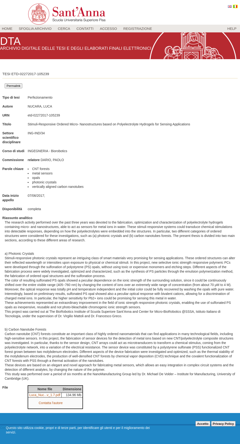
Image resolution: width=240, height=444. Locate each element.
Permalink (13, 86)
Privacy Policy (223, 423)
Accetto (203, 423)
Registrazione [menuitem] (137, 29)
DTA (11, 41)
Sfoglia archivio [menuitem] (35, 29)
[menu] (120, 28)
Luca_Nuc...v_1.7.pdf (44, 395)
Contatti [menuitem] (85, 29)
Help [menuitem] (231, 29)
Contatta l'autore (51, 403)
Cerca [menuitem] (64, 29)
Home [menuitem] (7, 29)
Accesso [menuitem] (108, 29)
